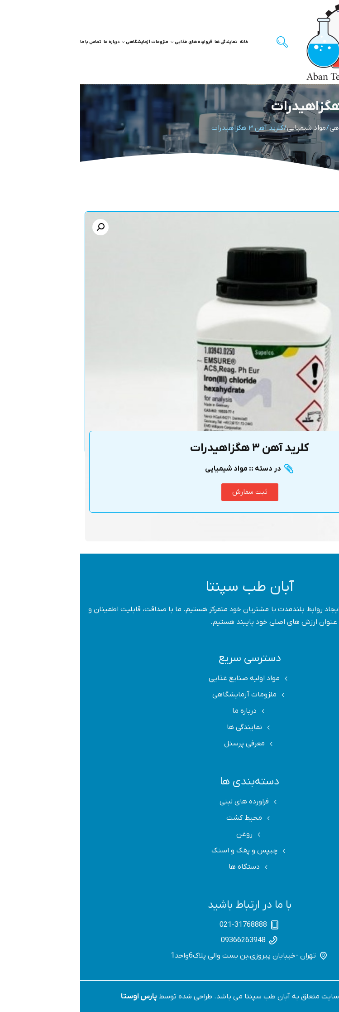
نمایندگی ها (145, 42)
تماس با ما (10, 42)
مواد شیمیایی (226, 127)
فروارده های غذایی (111, 42)
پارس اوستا (59, 997)
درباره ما (31, 42)
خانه (163, 42)
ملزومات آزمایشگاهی (65, 42)
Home (322, 127)
